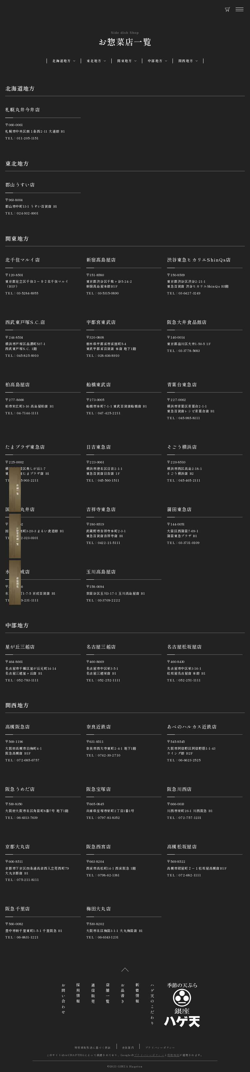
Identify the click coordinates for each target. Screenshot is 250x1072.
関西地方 (185, 60)
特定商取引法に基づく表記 (93, 1047)
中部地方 (155, 60)
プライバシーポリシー (160, 1047)
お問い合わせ (63, 999)
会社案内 (128, 1047)
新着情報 (137, 994)
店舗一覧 (15, 489)
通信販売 (15, 582)
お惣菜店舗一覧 (15, 536)
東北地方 (94, 60)
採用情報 (78, 994)
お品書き (122, 994)
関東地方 (124, 60)
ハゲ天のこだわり (152, 1005)
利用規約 (173, 1055)
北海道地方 (61, 60)
